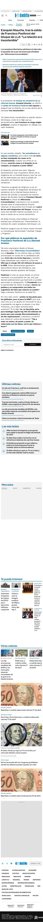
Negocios (17, 877)
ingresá (39, 15)
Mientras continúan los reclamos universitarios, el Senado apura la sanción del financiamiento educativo (21, 65)
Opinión (27, 877)
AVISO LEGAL (6, 895)
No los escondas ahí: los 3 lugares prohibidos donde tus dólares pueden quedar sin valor (19, 763)
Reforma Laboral (27, 11)
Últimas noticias (18, 870)
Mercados (6, 877)
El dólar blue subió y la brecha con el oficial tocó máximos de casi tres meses (23, 439)
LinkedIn (16, 863)
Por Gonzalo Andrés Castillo (8, 756)
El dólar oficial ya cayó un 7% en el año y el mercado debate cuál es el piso (23, 451)
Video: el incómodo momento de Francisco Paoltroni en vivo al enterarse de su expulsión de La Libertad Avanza (22, 60)
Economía (20, 20)
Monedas (4, 488)
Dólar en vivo (15, 11)
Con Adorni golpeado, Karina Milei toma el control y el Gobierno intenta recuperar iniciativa (24, 136)
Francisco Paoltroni (19, 24)
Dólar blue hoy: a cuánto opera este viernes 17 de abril (36, 664)
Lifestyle (5, 880)
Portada (5, 870)
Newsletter (39, 20)
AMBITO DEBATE (31, 906)
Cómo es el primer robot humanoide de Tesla (20, 418)
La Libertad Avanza (8, 335)
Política (10, 25)
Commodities (26, 488)
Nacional (16, 880)
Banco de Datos (29, 873)
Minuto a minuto (7, 658)
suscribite (33, 15)
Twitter (3, 863)
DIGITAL (10, 906)
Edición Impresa (8, 883)
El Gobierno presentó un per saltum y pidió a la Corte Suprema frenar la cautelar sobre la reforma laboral (22, 445)
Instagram (11, 863)
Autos (4, 886)
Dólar (10, 20)
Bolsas (15, 488)
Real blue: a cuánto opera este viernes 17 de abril (21, 710)
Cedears (38, 488)
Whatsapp (25, 863)
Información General (26, 883)
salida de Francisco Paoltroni (16, 106)
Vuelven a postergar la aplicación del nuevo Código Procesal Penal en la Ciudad (24, 142)
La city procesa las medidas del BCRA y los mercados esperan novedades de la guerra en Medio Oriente (21, 411)
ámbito (3, 25)
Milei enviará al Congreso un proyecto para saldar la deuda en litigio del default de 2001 (23, 432)
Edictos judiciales (22, 895)
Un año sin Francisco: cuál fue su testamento (20, 388)
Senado (30, 331)
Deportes (36, 880)
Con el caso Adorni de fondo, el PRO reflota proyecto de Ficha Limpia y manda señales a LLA (38, 621)
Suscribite (33, 344)
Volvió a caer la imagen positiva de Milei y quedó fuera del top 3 (16, 601)
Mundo (26, 880)
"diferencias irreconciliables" (27, 251)
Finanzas (32, 20)
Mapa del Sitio (7, 889)
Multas (35, 895)
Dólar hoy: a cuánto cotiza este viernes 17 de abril (21, 664)
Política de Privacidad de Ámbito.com (16, 892)
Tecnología (29, 886)
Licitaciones (6, 899)
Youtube (21, 863)
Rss (39, 886)
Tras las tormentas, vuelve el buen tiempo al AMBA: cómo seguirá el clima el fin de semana (21, 403)
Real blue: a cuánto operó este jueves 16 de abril (20, 796)
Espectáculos (15, 886)
